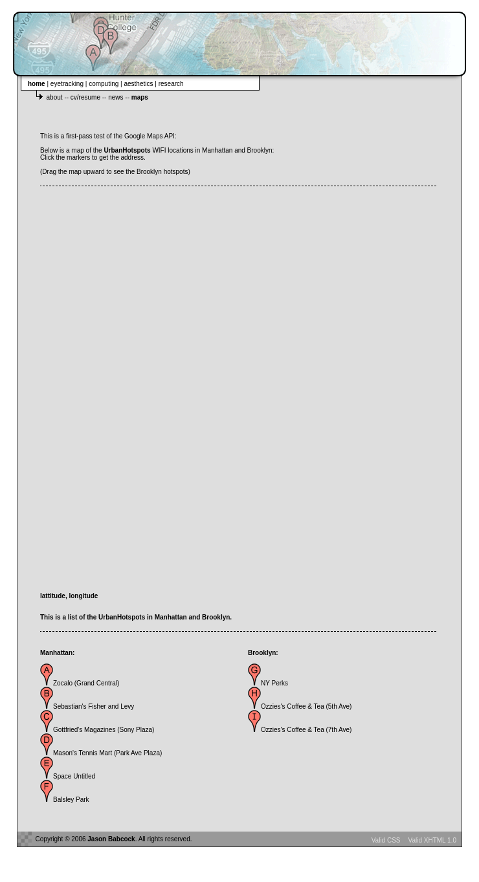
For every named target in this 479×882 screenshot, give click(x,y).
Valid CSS (386, 840)
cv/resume (86, 97)
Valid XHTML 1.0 (432, 840)
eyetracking (67, 83)
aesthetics (139, 83)
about (56, 97)
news (116, 97)
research (171, 83)
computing (104, 83)
